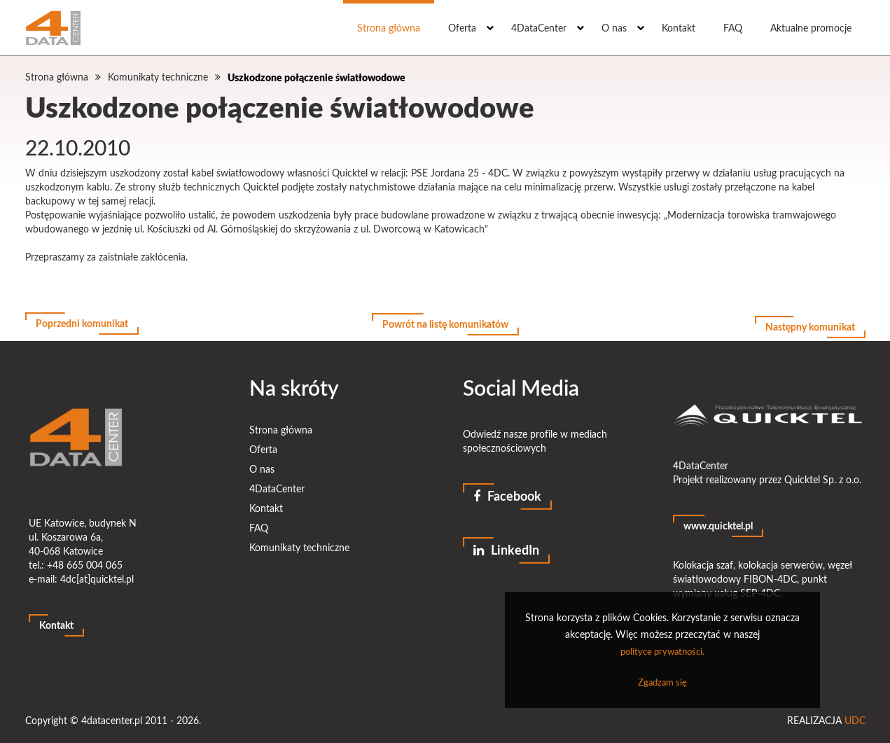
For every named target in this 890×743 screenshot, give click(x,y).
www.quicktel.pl (718, 520)
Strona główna (388, 27)
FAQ (732, 27)
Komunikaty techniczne (158, 76)
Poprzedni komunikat (82, 324)
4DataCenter (538, 27)
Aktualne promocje (810, 27)
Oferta (462, 27)
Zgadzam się (662, 682)
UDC (854, 714)
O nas (614, 27)
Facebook (507, 490)
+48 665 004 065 (85, 559)
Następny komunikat (810, 324)
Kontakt (678, 27)
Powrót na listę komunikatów (445, 324)
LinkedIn (506, 545)
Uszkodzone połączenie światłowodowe (316, 77)
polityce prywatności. (662, 651)
